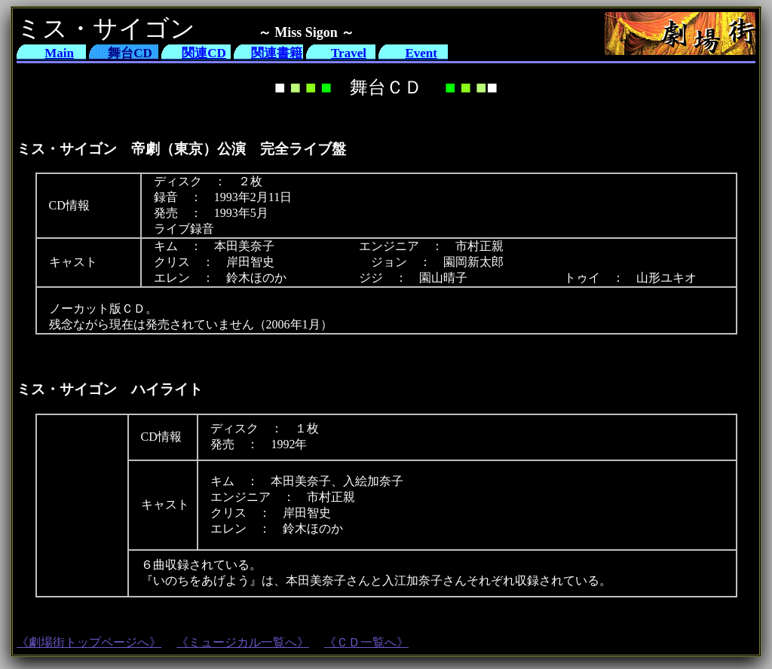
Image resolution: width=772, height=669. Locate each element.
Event (421, 53)
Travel (348, 53)
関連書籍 (276, 53)
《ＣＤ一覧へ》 (366, 642)
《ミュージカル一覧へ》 (242, 642)
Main (59, 53)
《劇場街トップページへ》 (89, 642)
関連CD (204, 53)
